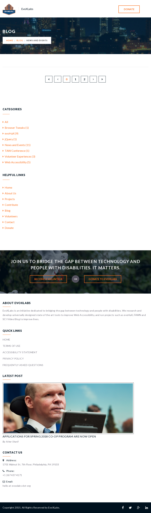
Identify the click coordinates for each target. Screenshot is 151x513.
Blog (20, 40)
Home (9, 40)
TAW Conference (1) (16, 150)
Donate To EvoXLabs (103, 279)
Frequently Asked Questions (23, 365)
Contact (8, 222)
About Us (9, 193)
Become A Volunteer (48, 279)
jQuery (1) (10, 139)
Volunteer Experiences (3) (19, 156)
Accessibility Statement (20, 352)
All (5, 121)
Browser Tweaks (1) (16, 127)
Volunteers (10, 216)
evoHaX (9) (10, 133)
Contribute (10, 204)
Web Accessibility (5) (16, 162)
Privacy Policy (13, 358)
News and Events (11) (16, 145)
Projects (9, 199)
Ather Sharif (12, 441)
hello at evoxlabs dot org (17, 485)
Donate (129, 9)
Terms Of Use (11, 345)
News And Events (37, 40)
